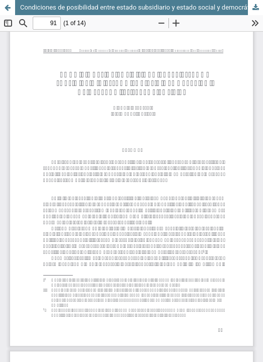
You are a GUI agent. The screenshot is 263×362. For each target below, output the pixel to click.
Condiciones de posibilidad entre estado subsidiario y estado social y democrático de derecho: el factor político (141, 7)
